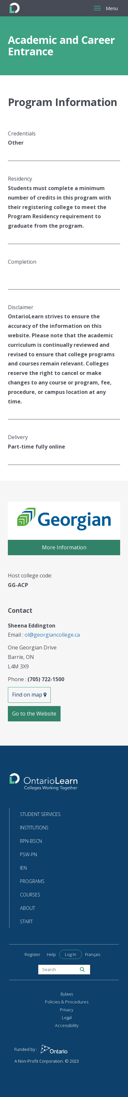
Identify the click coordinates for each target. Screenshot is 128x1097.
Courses (30, 895)
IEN (23, 868)
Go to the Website (34, 713)
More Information (64, 547)
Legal (67, 1017)
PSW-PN (28, 854)
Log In (70, 954)
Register (32, 954)
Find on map (29, 694)
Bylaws (67, 994)
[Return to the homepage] (43, 783)
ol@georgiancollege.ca (52, 634)
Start (26, 921)
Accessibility (67, 1025)
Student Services (40, 814)
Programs (32, 881)
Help (51, 954)
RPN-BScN (31, 841)
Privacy (66, 1010)
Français (92, 954)
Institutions (34, 827)
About (27, 908)
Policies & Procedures (66, 1002)
